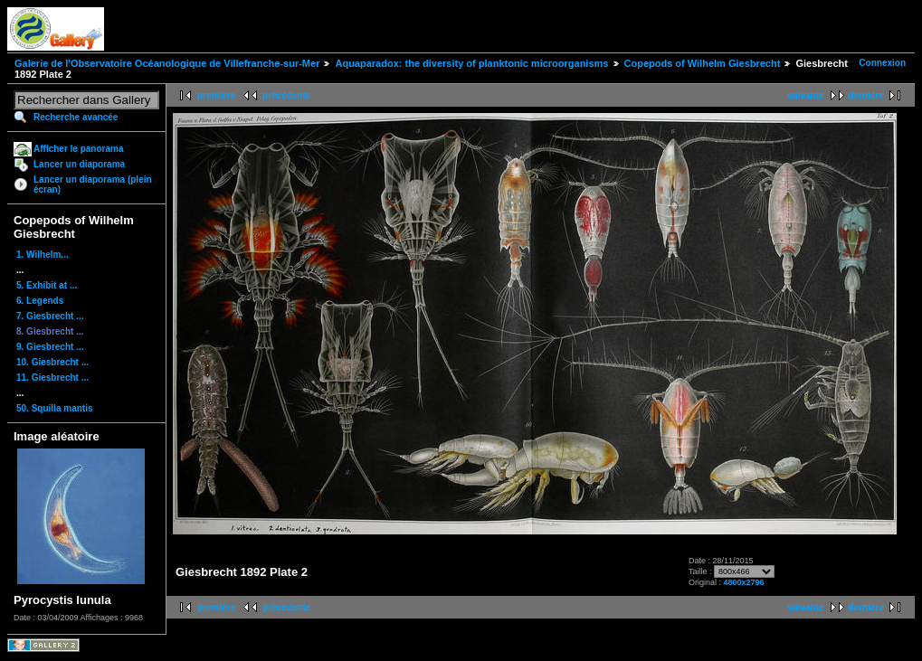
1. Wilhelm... (42, 255)
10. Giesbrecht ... (52, 362)
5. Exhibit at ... (46, 285)
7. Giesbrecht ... (49, 316)
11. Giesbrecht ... (52, 377)
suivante (805, 95)
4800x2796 (743, 582)
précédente (286, 95)
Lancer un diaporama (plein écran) (92, 184)
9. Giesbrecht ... (49, 347)
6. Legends (39, 301)
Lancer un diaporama (79, 164)
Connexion (882, 63)
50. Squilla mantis (54, 408)
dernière (866, 95)
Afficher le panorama (78, 149)
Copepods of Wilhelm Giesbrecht (702, 63)
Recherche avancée (75, 117)
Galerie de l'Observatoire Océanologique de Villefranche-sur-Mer (166, 63)
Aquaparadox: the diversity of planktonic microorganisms (471, 63)
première (216, 95)
